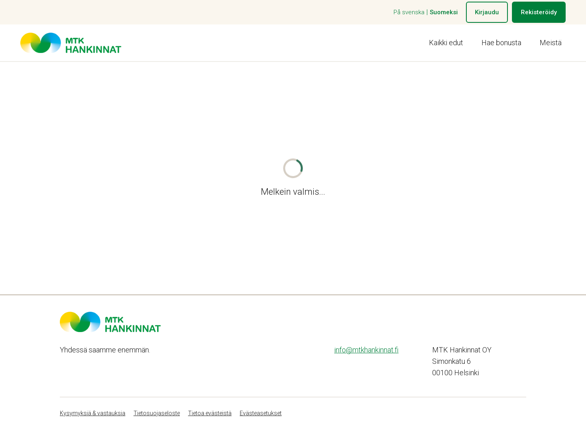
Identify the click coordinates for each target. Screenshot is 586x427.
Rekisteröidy (539, 12)
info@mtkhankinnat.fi (366, 350)
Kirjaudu (487, 12)
